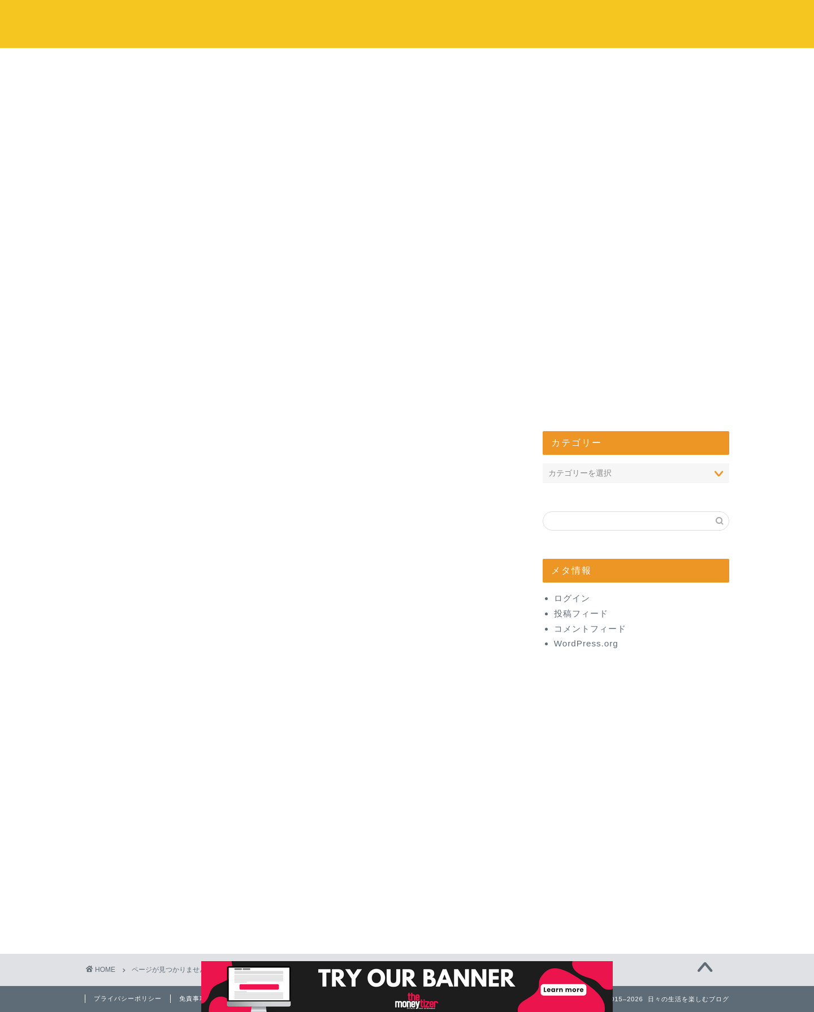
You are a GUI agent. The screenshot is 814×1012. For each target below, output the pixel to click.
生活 (139, 721)
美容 (139, 871)
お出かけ (339, 232)
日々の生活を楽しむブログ (407, 22)
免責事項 (192, 998)
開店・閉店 (154, 736)
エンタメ (475, 232)
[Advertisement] (407, 133)
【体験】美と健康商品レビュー (197, 901)
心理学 (144, 751)
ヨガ (139, 781)
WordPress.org (586, 643)
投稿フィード (581, 613)
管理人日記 (154, 916)
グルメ (144, 826)
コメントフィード (590, 628)
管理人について (611, 232)
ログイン (572, 598)
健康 (139, 886)
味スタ (144, 766)
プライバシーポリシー (128, 998)
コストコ (203, 232)
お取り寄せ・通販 (168, 841)
